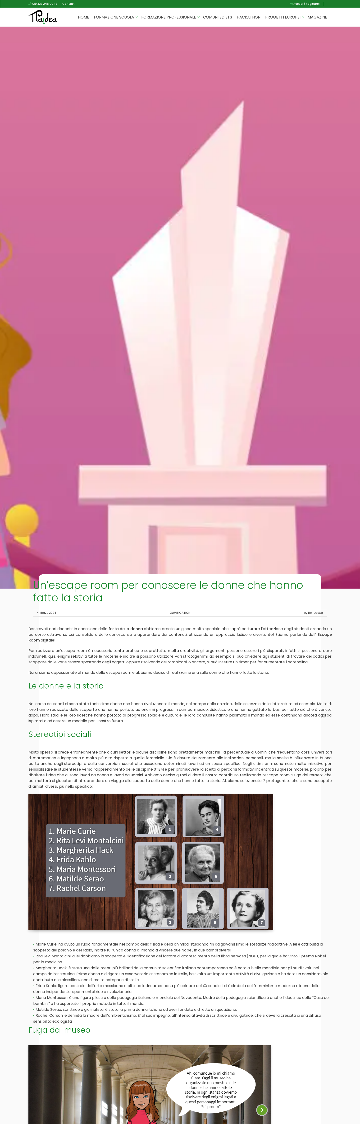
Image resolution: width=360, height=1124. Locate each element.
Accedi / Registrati (305, 4)
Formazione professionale (168, 17)
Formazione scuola (114, 17)
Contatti (68, 4)
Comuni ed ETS (217, 17)
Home (83, 17)
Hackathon (248, 17)
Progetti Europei (283, 17)
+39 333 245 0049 (42, 4)
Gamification (180, 613)
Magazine (317, 17)
